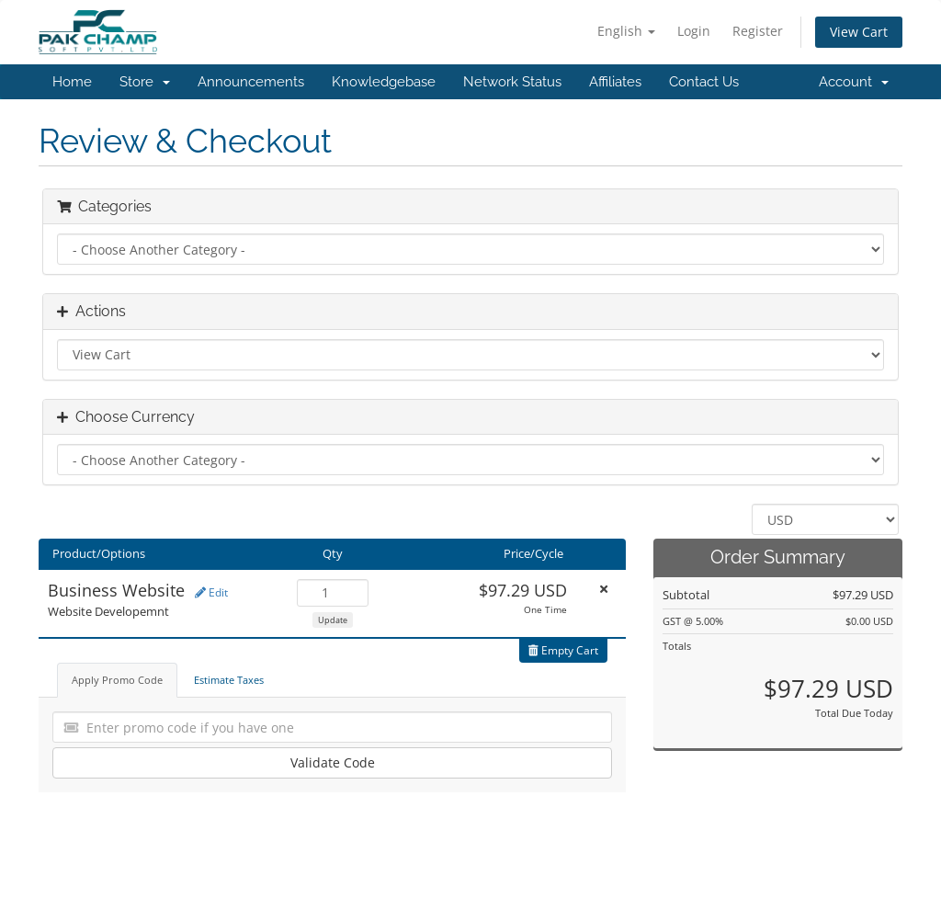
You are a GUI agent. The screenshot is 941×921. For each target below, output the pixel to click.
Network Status (512, 82)
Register (757, 31)
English (626, 31)
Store (144, 82)
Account (854, 82)
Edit (211, 592)
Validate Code (332, 762)
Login (693, 31)
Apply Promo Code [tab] (117, 680)
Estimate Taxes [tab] (229, 680)
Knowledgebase (384, 82)
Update (332, 620)
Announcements (251, 82)
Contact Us (704, 82)
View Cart (859, 31)
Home (72, 82)
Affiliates (615, 82)
